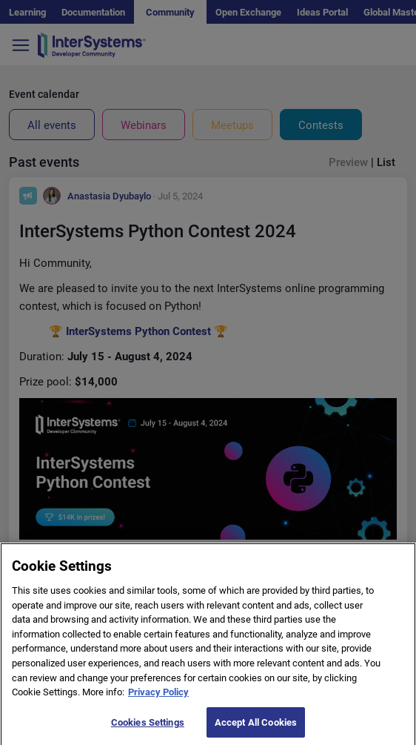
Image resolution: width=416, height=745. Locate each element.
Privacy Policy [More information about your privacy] (158, 700)
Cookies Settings (147, 729)
